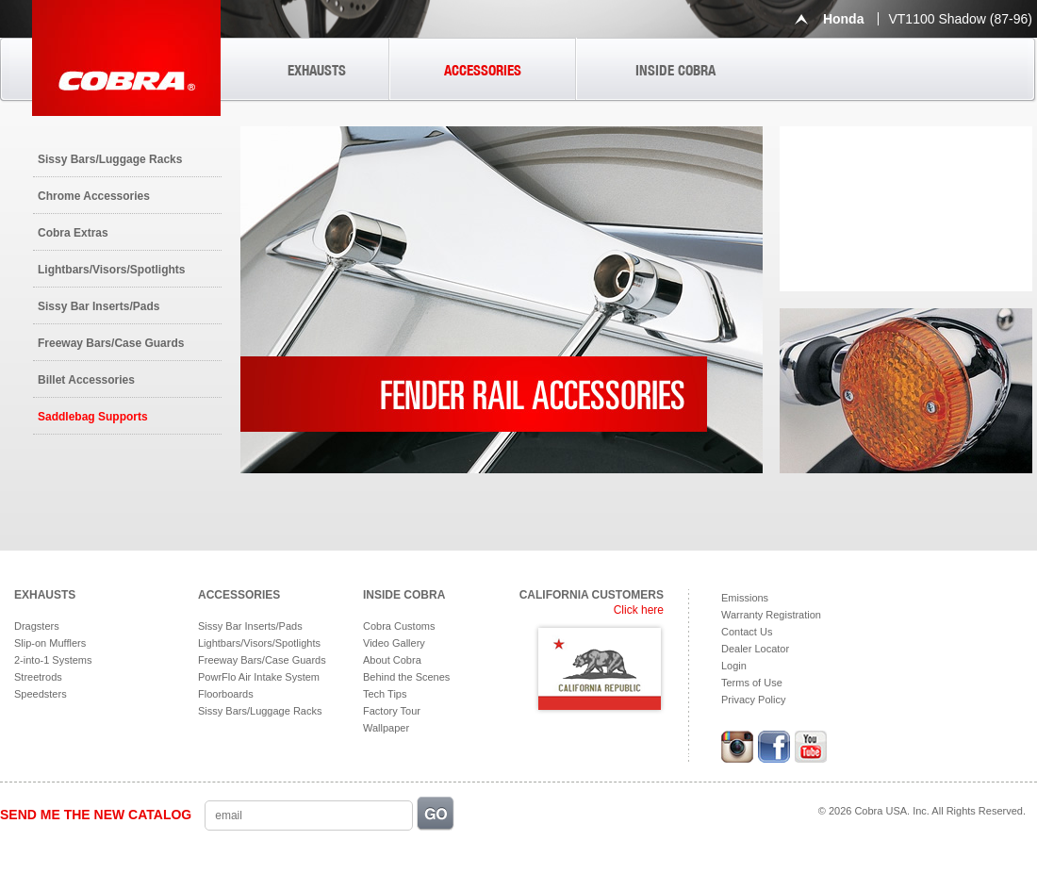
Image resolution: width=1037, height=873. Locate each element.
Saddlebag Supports (93, 416)
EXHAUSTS (317, 70)
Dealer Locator (755, 648)
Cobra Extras (73, 232)
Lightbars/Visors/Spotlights (111, 269)
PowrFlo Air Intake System (259, 677)
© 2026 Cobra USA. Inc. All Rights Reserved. (922, 810)
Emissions (744, 597)
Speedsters (40, 694)
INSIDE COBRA (675, 70)
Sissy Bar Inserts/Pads (98, 306)
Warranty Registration (771, 614)
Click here (639, 610)
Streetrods (38, 677)
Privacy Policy (753, 699)
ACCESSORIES (482, 70)
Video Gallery (394, 643)
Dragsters (36, 626)
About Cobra (392, 660)
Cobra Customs (399, 626)
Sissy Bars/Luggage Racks (110, 159)
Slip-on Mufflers (50, 643)
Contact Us (746, 631)
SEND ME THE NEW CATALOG (95, 814)
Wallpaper (386, 727)
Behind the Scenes (406, 677)
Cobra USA (126, 58)
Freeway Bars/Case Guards (111, 343)
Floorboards (226, 694)
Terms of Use (751, 682)
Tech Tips (384, 694)
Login (734, 665)
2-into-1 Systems (53, 660)
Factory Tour (391, 711)
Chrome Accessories (94, 196)
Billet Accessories (86, 380)
